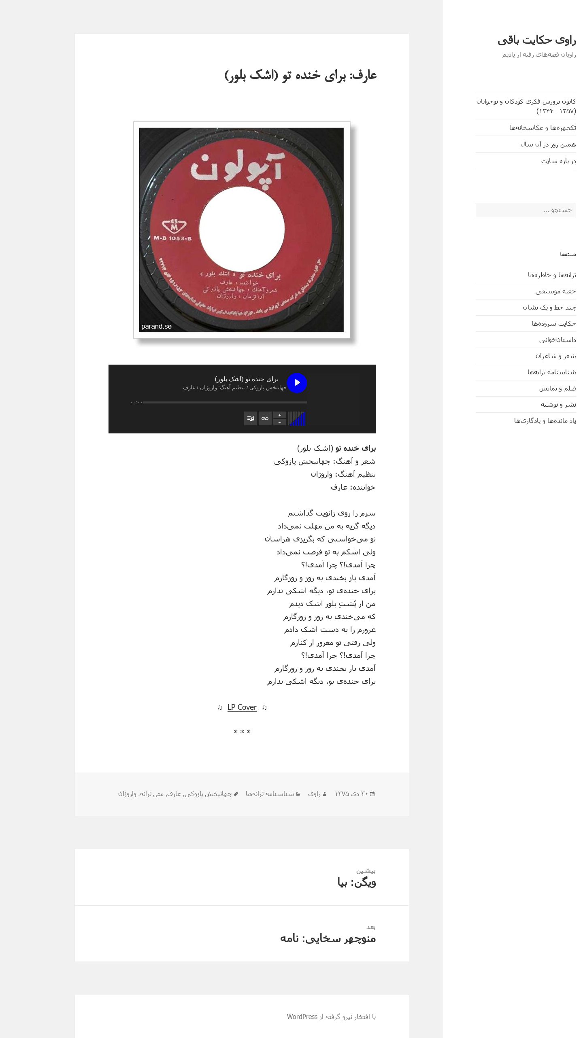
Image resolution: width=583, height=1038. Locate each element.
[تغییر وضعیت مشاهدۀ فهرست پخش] (216, 418)
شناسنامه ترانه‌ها (518, 372)
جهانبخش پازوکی (174, 793)
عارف (140, 793)
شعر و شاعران (522, 355)
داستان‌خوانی (523, 339)
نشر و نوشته (524, 404)
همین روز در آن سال (514, 144)
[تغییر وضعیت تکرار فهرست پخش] (231, 418)
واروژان (93, 793)
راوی (280, 793)
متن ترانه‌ (118, 793)
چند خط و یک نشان (515, 307)
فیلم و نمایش (523, 388)
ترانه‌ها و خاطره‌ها (518, 274)
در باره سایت (524, 160)
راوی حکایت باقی (503, 40)
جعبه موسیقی (522, 291)
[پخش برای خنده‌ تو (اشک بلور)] (263, 383)
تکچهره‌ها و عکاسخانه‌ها (508, 127)
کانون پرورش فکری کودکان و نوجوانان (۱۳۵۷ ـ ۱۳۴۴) (492, 106)
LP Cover (208, 706)
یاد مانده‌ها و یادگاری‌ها (511, 420)
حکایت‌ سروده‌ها (520, 323)
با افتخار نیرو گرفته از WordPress (297, 1016)
